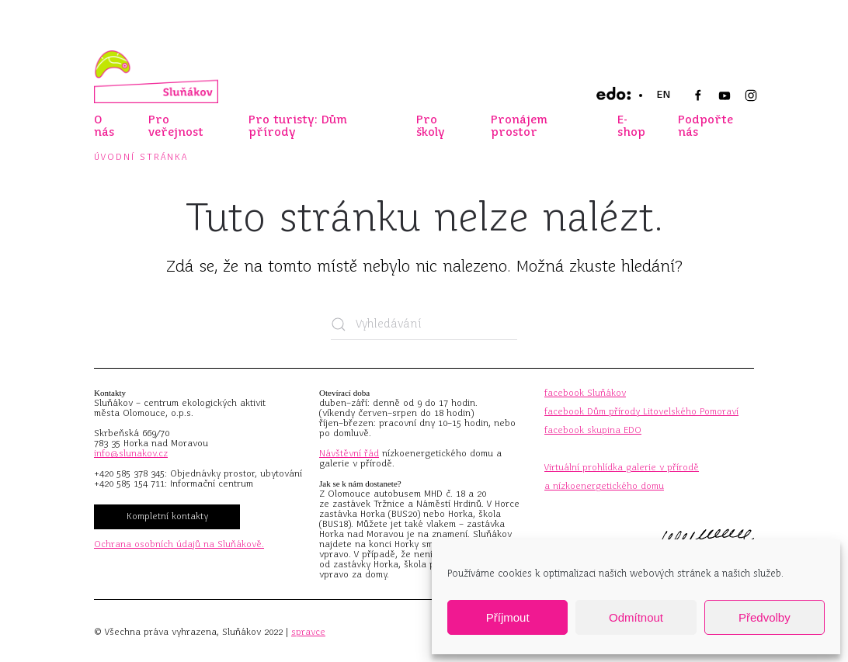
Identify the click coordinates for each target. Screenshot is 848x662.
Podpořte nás (705, 126)
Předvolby (765, 617)
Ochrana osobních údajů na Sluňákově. (179, 544)
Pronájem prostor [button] (519, 126)
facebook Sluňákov (585, 392)
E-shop (631, 126)
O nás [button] (104, 126)
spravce (308, 631)
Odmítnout (636, 617)
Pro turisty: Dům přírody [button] (297, 126)
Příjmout (508, 617)
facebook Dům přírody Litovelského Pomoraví (641, 411)
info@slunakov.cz (131, 453)
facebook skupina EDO (592, 430)
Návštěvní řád (349, 453)
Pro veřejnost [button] (175, 126)
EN (663, 94)
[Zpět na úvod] (156, 76)
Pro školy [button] (430, 126)
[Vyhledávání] (424, 324)
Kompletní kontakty (167, 516)
